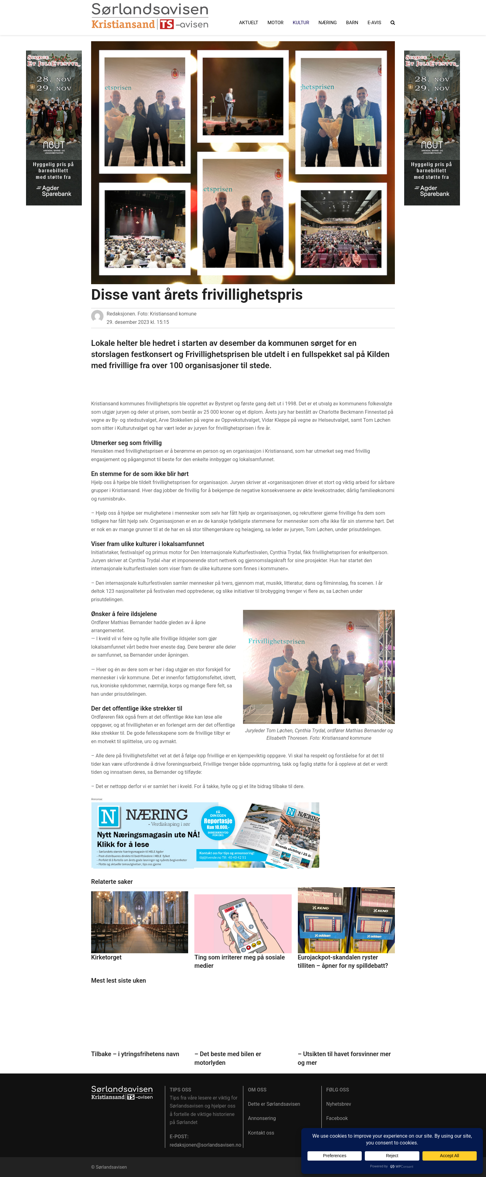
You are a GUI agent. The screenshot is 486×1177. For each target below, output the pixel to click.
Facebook (337, 1118)
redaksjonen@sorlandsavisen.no (205, 1145)
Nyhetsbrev (338, 1104)
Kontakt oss (261, 1133)
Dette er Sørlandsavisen (274, 1104)
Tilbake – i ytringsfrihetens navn (135, 1054)
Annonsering (262, 1118)
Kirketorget (106, 957)
